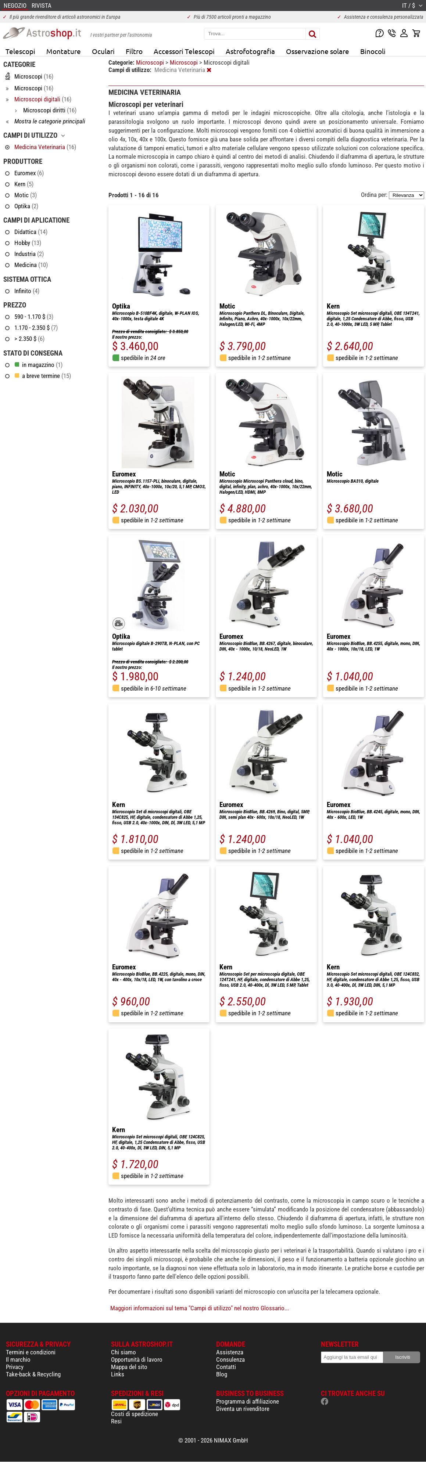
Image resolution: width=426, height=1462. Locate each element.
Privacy (15, 1367)
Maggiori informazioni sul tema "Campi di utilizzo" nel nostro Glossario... (199, 1308)
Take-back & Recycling (33, 1374)
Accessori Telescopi (184, 51)
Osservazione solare (317, 51)
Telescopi (20, 51)
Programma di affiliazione (247, 1401)
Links (117, 1374)
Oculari (103, 51)
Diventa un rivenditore (242, 1408)
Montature (63, 51)
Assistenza (229, 1352)
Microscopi (150, 62)
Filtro (134, 51)
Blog (221, 1374)
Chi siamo (123, 1352)
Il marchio (18, 1359)
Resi (116, 1421)
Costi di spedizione (134, 1414)
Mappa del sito (129, 1367)
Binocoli (373, 51)
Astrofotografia (250, 51)
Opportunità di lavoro (136, 1359)
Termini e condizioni (31, 1352)
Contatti (226, 1367)
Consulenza (230, 1359)
